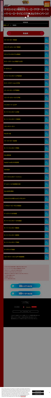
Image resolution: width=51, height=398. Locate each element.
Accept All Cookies (38, 393)
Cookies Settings (38, 391)
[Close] (49, 392)
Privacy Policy (23, 396)
